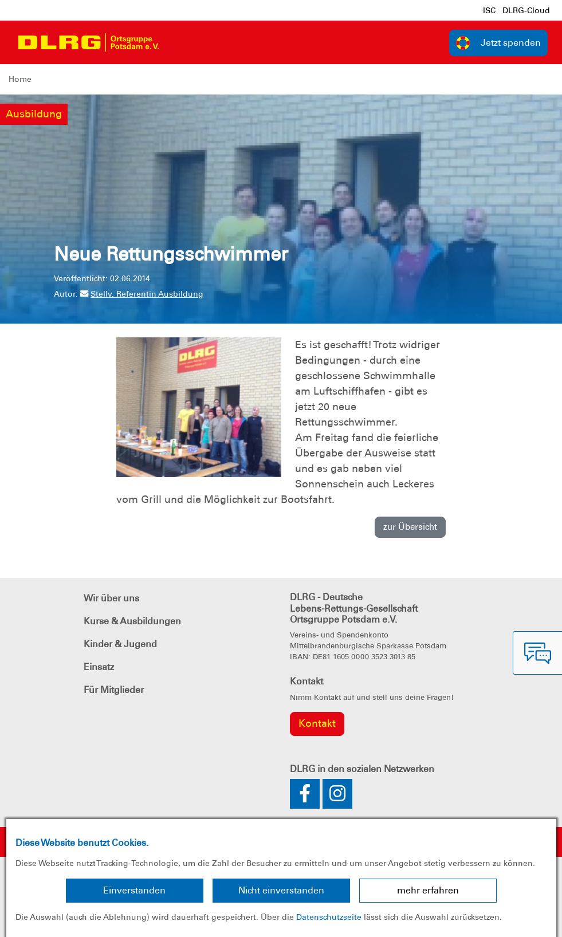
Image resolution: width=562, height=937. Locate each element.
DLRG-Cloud (526, 10)
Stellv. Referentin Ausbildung (141, 294)
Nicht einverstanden (281, 890)
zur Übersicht (410, 527)
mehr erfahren (428, 890)
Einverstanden (134, 890)
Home (20, 79)
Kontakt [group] (317, 723)
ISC (489, 10)
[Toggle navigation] (178, 42)
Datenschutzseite (328, 917)
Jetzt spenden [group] (498, 43)
